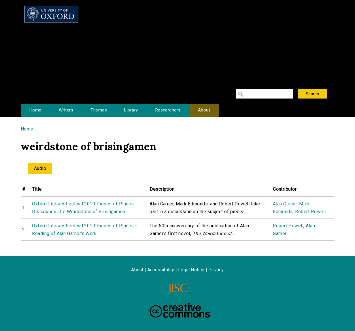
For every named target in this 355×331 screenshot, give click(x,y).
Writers (66, 110)
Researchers (168, 110)
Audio (40, 168)
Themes (98, 110)
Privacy (216, 270)
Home (35, 110)
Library (131, 110)
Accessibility (160, 270)
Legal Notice (191, 270)
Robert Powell (310, 211)
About (204, 110)
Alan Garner (285, 204)
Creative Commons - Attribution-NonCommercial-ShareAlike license (180, 310)
